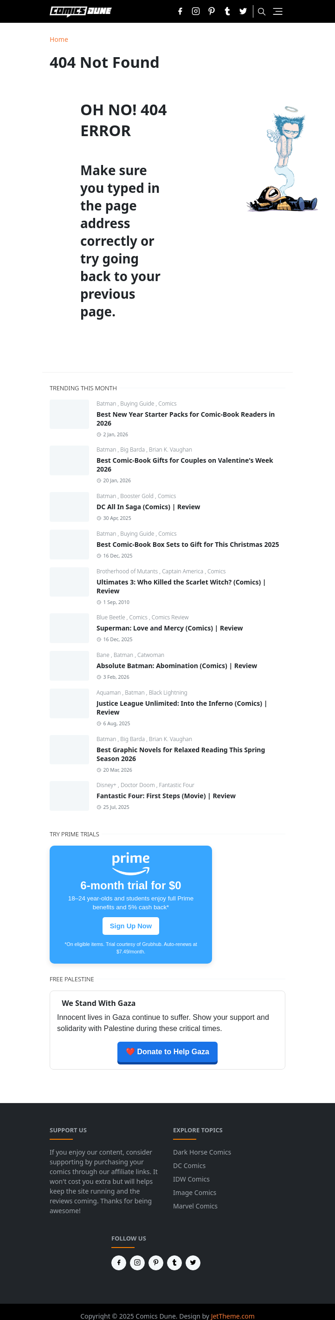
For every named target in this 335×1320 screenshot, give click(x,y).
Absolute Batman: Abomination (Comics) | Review (177, 665)
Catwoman (150, 655)
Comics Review (170, 617)
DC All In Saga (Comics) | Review (148, 506)
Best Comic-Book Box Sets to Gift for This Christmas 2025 (188, 544)
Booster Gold (137, 496)
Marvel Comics (195, 1206)
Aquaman (109, 692)
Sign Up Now (131, 926)
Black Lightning (168, 692)
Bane (104, 655)
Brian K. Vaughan (170, 449)
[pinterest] (211, 11)
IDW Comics (191, 1179)
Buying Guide (137, 403)
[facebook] (180, 11)
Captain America (183, 571)
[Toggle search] (261, 11)
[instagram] (196, 11)
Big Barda (133, 449)
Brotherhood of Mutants (128, 571)
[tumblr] (227, 11)
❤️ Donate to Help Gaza (167, 1052)
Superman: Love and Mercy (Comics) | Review (170, 628)
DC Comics (189, 1165)
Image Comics (194, 1192)
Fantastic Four (176, 785)
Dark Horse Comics (202, 1152)
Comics (167, 403)
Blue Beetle (112, 617)
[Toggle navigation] (277, 11)
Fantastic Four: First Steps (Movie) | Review (166, 795)
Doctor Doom (138, 785)
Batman (107, 403)
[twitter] (243, 11)
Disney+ (107, 785)
